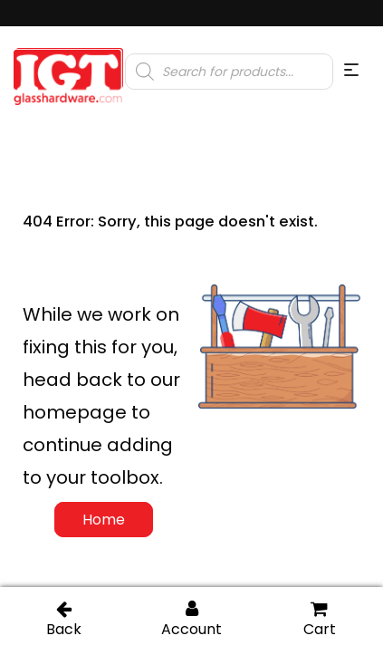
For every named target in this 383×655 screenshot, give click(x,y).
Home (103, 519)
